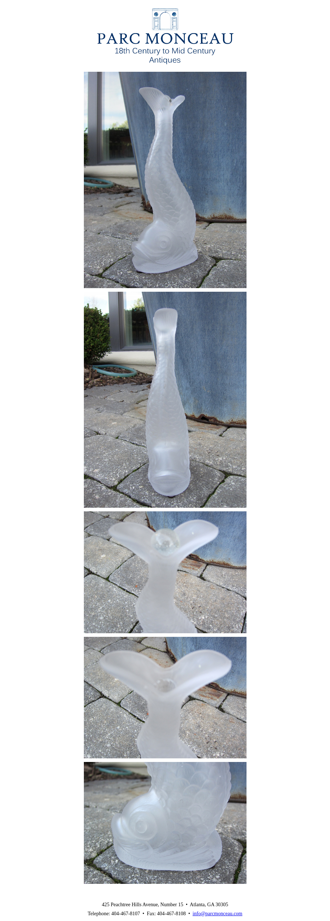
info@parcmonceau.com (218, 913)
